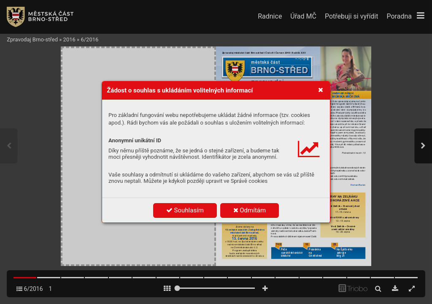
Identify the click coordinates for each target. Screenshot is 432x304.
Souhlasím (185, 210)
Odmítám (249, 210)
